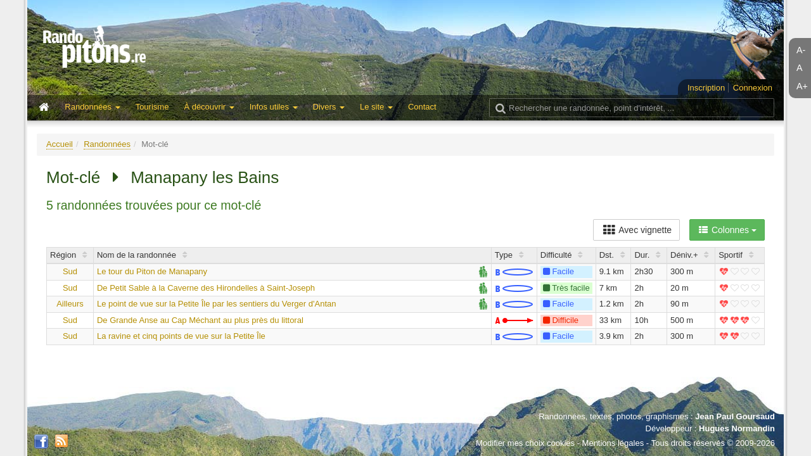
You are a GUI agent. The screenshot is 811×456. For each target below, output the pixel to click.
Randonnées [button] (92, 106)
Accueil (59, 144)
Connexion (752, 87)
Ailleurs (70, 303)
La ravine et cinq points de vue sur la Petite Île (181, 336)
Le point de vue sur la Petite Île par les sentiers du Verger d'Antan (216, 303)
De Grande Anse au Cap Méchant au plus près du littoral (200, 320)
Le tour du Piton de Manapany (152, 271)
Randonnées (107, 144)
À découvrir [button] (209, 106)
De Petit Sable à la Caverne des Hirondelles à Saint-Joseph (206, 288)
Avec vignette (636, 230)
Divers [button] (329, 106)
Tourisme (152, 106)
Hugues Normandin (737, 428)
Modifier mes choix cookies (525, 443)
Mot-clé (73, 177)
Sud (70, 271)
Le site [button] (376, 106)
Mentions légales (613, 443)
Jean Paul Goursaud (735, 416)
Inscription (706, 87)
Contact (422, 106)
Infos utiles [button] (274, 106)
